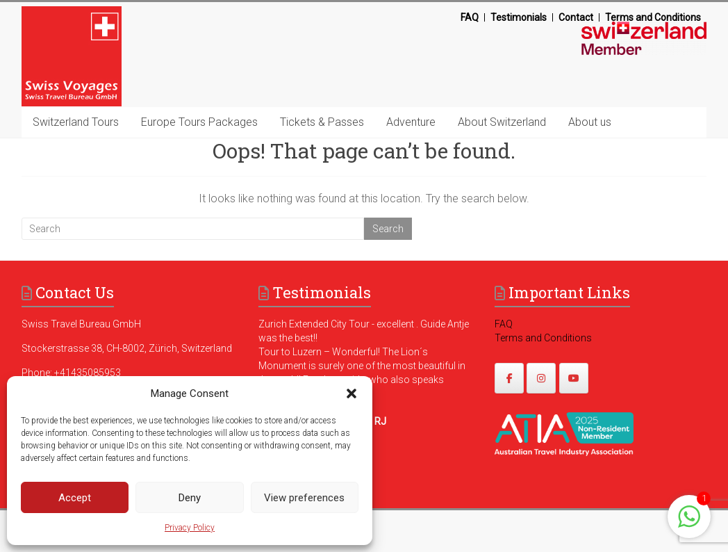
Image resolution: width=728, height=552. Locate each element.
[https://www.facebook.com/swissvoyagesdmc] (509, 378)
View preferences (304, 498)
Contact (576, 17)
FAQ (470, 17)
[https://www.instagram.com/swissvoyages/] (541, 378)
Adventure (411, 122)
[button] (351, 393)
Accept (74, 498)
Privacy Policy (190, 528)
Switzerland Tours (76, 122)
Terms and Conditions (653, 17)
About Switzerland (502, 122)
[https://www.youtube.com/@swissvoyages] (573, 378)
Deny (190, 498)
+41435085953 (87, 372)
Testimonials (518, 17)
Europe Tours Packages (199, 122)
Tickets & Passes (322, 122)
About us (589, 122)
